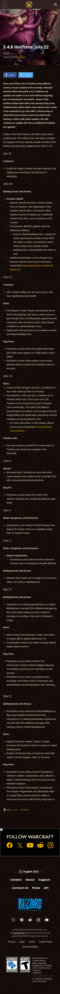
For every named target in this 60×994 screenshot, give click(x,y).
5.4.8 (15, 809)
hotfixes (24, 809)
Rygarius (22, 57)
